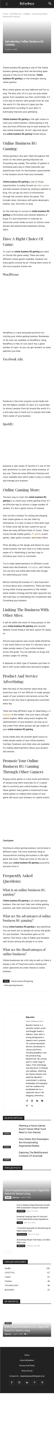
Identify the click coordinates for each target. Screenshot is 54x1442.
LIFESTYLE (21, 1246)
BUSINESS (21, 1211)
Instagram (33, 567)
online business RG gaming (22, 981)
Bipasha (30, 1017)
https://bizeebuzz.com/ (34, 1021)
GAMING (26, 14)
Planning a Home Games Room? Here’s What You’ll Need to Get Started (32, 1129)
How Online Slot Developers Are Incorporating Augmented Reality (34, 1142)
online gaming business (13, 985)
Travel (20, 1223)
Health (8, 1197)
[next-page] (9, 1252)
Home (5, 14)
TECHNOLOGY (15, 14)
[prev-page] (4, 1252)
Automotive (22, 1234)
